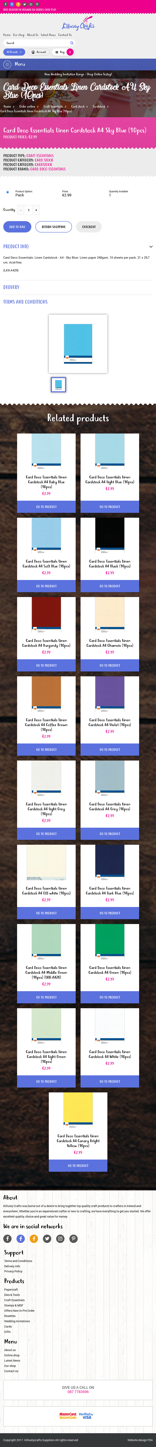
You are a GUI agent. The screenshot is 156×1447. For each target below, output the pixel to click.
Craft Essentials (53, 106)
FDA (150, 1440)
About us (10, 1350)
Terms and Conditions (18, 1261)
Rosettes (9, 1316)
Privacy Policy (13, 1271)
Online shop (12, 1355)
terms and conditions (25, 302)
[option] (78, 344)
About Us (32, 35)
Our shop (19, 35)
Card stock (77, 106)
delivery (11, 287)
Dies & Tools (12, 1295)
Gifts (7, 1332)
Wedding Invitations (17, 1321)
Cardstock (99, 106)
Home (7, 35)
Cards (8, 1326)
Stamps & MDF (13, 1305)
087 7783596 (78, 1391)
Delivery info (12, 1266)
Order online (27, 106)
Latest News (48, 35)
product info (16, 247)
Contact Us (65, 35)
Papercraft (11, 1289)
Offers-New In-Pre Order (19, 1311)
